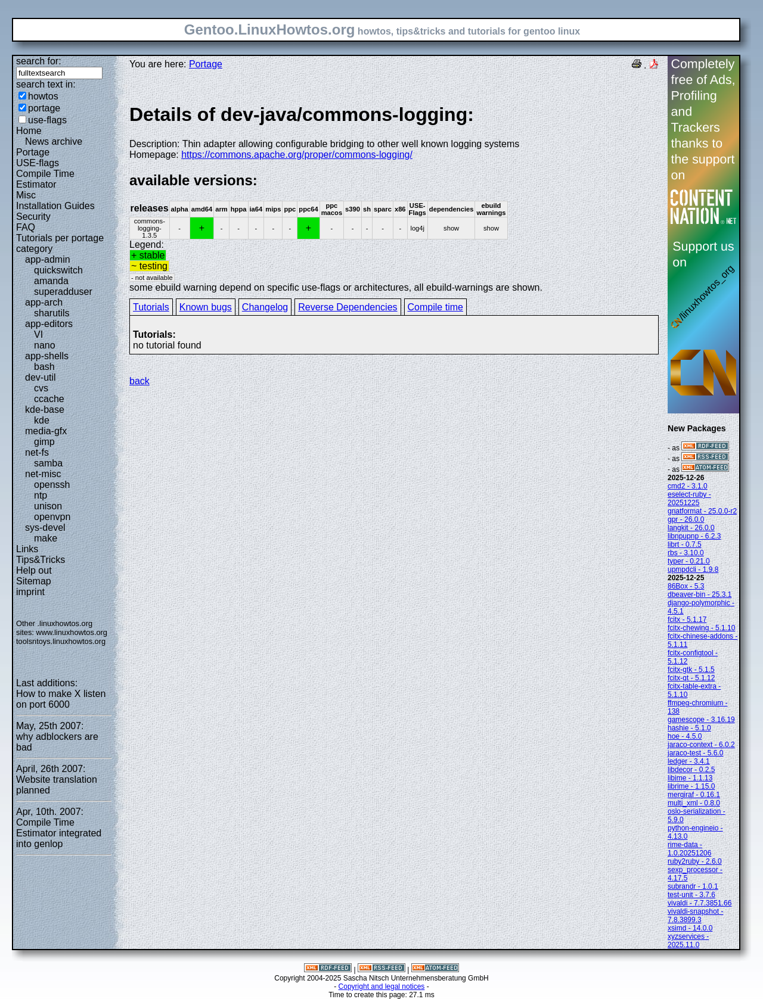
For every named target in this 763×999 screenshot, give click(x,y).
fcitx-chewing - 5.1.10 (701, 628)
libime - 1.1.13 (690, 778)
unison (48, 506)
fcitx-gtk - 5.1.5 (691, 669)
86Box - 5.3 (686, 586)
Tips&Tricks (40, 560)
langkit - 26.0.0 (691, 528)
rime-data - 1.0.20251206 (689, 849)
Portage (32, 152)
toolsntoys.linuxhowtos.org (61, 641)
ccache (49, 399)
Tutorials (151, 307)
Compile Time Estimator (45, 179)
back (139, 381)
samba (48, 463)
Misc (26, 195)
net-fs (37, 452)
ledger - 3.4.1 (689, 761)
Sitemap (33, 581)
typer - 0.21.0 (689, 561)
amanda (51, 281)
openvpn (52, 517)
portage (44, 108)
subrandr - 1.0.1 (693, 886)
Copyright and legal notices (382, 986)
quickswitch (58, 270)
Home (29, 131)
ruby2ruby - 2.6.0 (695, 861)
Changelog (265, 307)
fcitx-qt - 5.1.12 (691, 678)
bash (44, 367)
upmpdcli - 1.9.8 (693, 569)
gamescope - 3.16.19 (701, 719)
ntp (40, 495)
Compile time (435, 307)
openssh (52, 485)
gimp (44, 442)
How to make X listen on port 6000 (61, 699)
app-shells (47, 356)
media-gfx (46, 431)
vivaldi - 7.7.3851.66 (699, 903)
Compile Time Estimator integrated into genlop (58, 833)
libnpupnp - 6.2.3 (694, 536)
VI (38, 334)
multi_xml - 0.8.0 (694, 803)
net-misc (43, 474)
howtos (43, 96)
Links (27, 549)
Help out (34, 570)
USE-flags (37, 163)
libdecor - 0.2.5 (691, 769)
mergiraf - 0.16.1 (694, 795)
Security (33, 216)
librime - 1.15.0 (691, 786)
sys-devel (45, 527)
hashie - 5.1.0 (689, 728)
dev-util (40, 377)
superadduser (63, 292)
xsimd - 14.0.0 (690, 928)
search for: (38, 61)
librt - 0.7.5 (685, 544)
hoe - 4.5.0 (685, 736)
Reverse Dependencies (347, 307)
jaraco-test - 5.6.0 (695, 753)
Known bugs (205, 307)
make (45, 538)
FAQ (25, 227)
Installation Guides (55, 206)
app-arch (44, 302)
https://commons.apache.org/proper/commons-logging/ (296, 155)
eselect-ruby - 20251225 (689, 498)
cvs (41, 388)
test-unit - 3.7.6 (691, 895)
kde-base (44, 409)
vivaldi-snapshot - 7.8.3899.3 (695, 915)
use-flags (47, 120)
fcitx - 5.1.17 (687, 619)
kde (41, 420)
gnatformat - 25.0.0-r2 (702, 511)
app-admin (47, 259)
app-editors (49, 324)
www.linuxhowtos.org (71, 632)
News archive (53, 141)
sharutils (52, 313)
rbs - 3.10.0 (686, 553)
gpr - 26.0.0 (686, 519)
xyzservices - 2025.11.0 (688, 940)
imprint (30, 592)
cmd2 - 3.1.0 (688, 486)
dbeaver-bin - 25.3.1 (699, 594)
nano (44, 345)
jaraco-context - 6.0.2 (701, 744)
